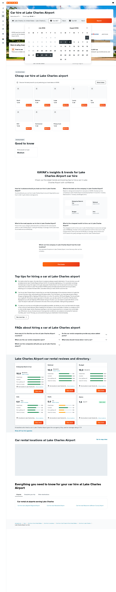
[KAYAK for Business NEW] (3, 29)
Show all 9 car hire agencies (23, 431)
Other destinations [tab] (43, 494)
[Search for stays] (3, 12)
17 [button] (50, 46)
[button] (3, 3)
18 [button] (55, 46)
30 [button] (46, 55)
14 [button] (37, 46)
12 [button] (29, 46)
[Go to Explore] (3, 21)
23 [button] (46, 51)
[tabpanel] (61, 503)
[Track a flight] (3, 25)
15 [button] (42, 46)
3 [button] (50, 38)
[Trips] (3, 34)
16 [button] (46, 46)
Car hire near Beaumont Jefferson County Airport (89, 505)
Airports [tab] (18, 494)
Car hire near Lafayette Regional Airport (29, 505)
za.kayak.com (18, 523)
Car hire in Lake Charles (85, 523)
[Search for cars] (3, 16)
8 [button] (87, 42)
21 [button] (37, 51)
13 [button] (33, 46)
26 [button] (29, 55)
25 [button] (55, 51)
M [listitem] (18, 102)
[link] (61, 264)
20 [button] (33, 51)
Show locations (39, 387)
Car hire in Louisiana (49, 523)
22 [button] (42, 51)
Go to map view (101, 439)
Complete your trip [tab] (29, 494)
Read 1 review (25, 374)
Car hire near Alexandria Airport (55, 505)
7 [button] (37, 42)
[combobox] (15, 16)
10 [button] (50, 42)
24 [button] (50, 51)
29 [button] (42, 55)
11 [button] (55, 42)
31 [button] (50, 55)
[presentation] (90, 359)
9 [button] (46, 42)
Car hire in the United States (35, 523)
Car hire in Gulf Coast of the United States (66, 523)
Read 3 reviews (24, 402)
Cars (24, 523)
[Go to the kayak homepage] (12, 3)
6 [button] (33, 42)
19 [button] (29, 51)
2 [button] (46, 38)
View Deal (28, 105)
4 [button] (69, 42)
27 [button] (33, 55)
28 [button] (37, 55)
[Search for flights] (3, 8)
